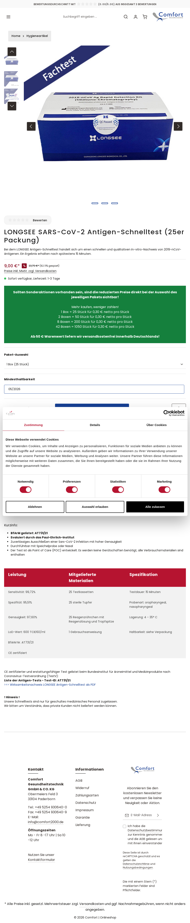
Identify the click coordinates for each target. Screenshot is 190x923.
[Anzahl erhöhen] (49, 406)
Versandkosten (91, 903)
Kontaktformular (41, 860)
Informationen (89, 769)
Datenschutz (85, 803)
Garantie (82, 818)
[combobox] (90, 15)
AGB (78, 781)
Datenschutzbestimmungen (148, 830)
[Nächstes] (178, 124)
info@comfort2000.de (45, 822)
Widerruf (82, 788)
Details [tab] (95, 425)
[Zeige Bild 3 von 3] (114, 201)
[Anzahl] (28, 406)
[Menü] (8, 15)
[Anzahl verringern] (8, 406)
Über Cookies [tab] (157, 425)
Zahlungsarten (87, 795)
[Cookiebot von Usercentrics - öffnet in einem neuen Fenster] (166, 413)
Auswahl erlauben (95, 506)
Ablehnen (35, 506)
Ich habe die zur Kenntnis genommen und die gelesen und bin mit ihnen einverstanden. (148, 834)
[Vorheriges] (31, 124)
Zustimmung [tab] (33, 425)
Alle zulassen (155, 506)
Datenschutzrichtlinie (136, 864)
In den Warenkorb (92, 406)
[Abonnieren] (158, 815)
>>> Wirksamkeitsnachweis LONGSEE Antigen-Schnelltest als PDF (50, 683)
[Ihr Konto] (134, 15)
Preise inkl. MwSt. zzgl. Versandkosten (30, 269)
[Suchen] (125, 15)
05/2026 (14, 387)
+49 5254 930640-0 (51, 807)
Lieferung (82, 825)
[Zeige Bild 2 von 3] (104, 201)
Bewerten (40, 218)
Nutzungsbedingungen (138, 867)
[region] (95, 124)
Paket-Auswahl (16, 353)
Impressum (84, 810)
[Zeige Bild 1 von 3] (95, 201)
